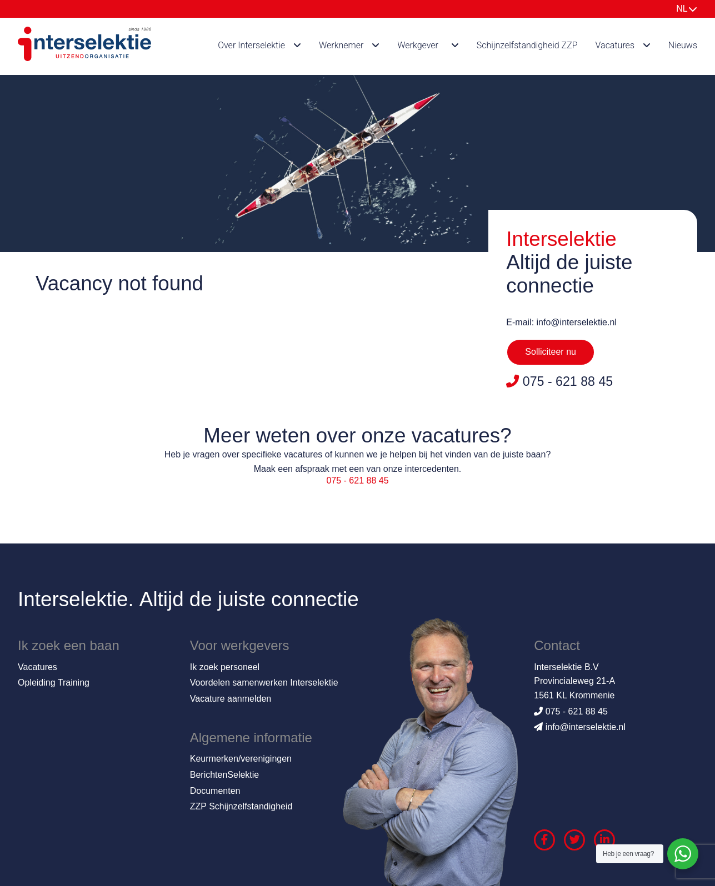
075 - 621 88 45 (357, 480)
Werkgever (417, 45)
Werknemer (341, 45)
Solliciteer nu (550, 351)
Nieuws (682, 45)
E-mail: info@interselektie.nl (561, 322)
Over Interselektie (251, 45)
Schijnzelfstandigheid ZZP (527, 45)
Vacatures (615, 45)
